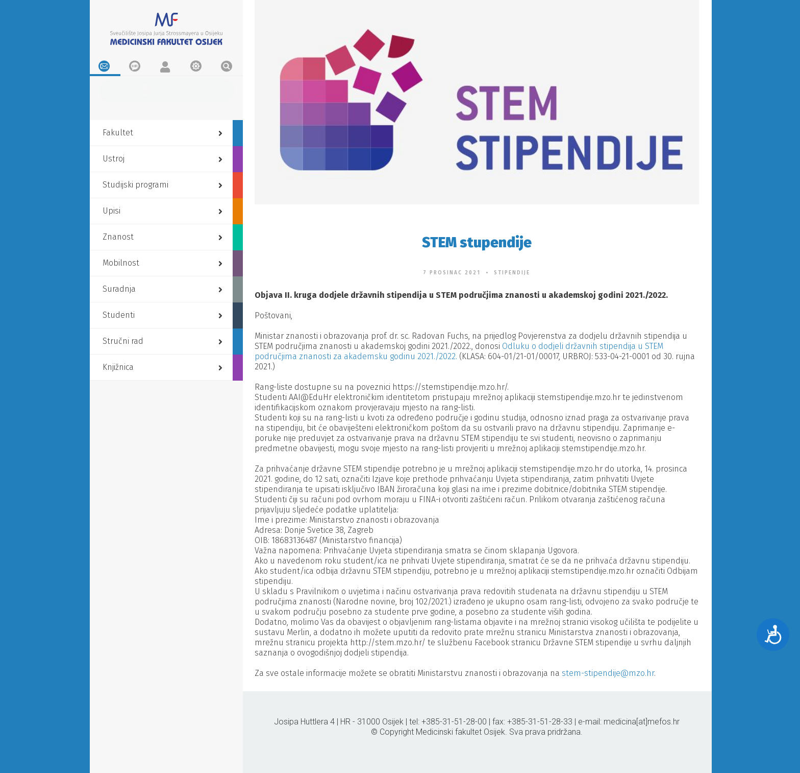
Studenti (164, 314)
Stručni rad (164, 340)
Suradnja (164, 288)
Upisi (164, 210)
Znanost (164, 236)
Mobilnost (164, 262)
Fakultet (164, 132)
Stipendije (512, 273)
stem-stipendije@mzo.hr (608, 673)
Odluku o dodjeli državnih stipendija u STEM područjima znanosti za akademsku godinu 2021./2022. (459, 351)
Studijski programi (164, 184)
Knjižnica (164, 366)
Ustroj (164, 158)
